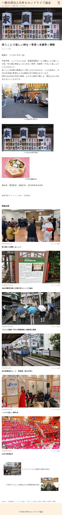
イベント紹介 (7, 49)
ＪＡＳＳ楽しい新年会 (10, 412)
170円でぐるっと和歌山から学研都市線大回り (23, 485)
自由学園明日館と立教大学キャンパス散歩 (17, 288)
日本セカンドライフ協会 (34, 512)
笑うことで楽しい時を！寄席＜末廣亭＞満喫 (41, 501)
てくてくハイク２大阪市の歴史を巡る (36, 469)
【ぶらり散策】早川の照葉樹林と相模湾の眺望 (19, 330)
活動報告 (27, 195)
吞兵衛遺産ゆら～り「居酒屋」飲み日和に (17, 371)
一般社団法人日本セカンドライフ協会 (26, 2)
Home (4, 501)
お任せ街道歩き (7, 454)
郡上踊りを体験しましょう (11, 247)
